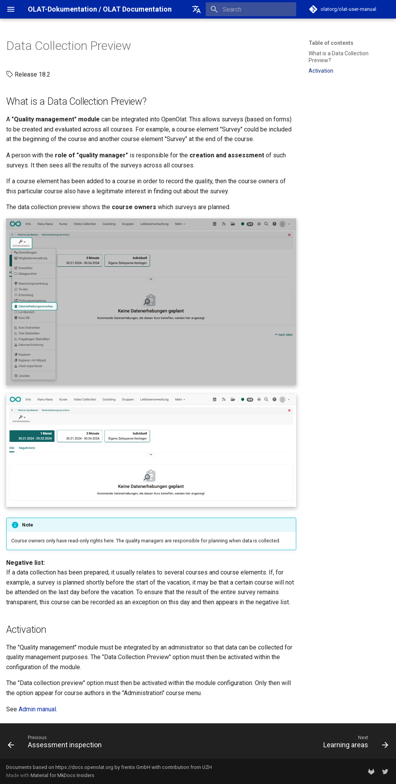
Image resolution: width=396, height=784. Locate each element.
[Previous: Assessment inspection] (56, 743)
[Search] (251, 9)
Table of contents (331, 43)
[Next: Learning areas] (354, 743)
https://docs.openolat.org (84, 767)
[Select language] (196, 9)
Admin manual (37, 709)
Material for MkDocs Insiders (62, 775)
